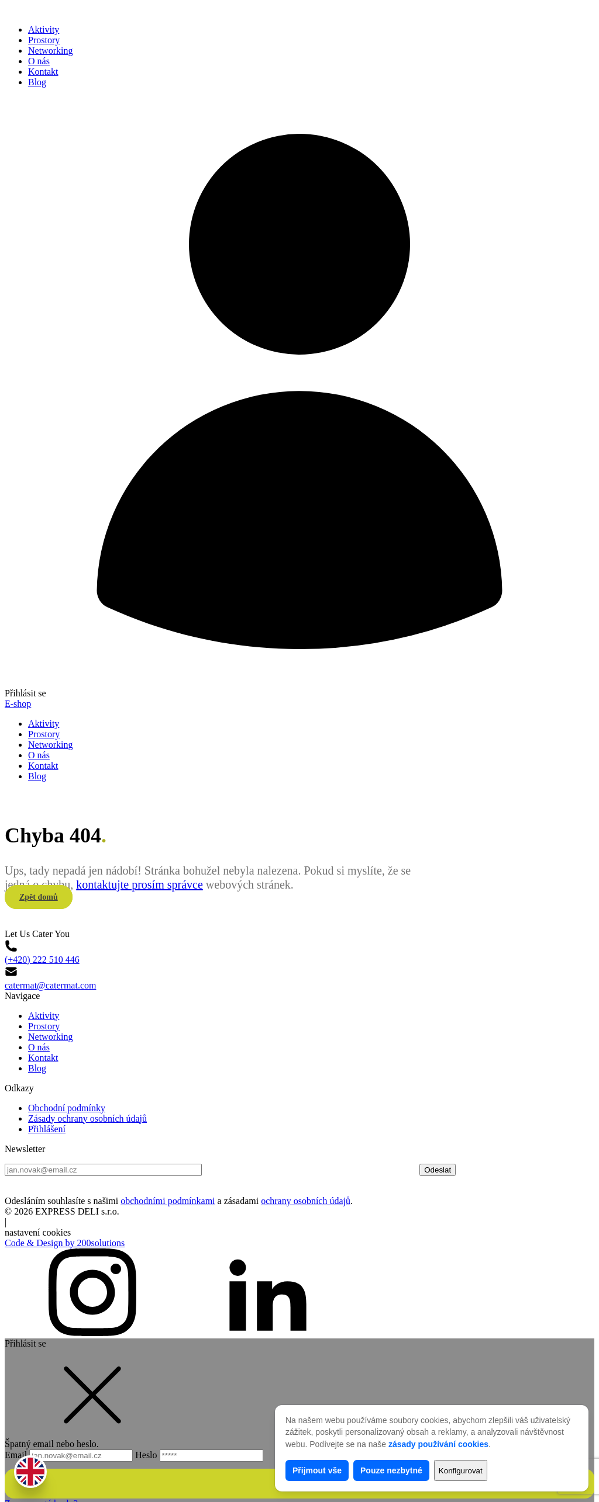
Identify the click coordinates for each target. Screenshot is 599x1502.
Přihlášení (47, 1096)
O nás (39, 61)
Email (70, 1422)
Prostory (44, 40)
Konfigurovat (461, 1470)
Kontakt (43, 72)
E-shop (18, 704)
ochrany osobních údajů (305, 1168)
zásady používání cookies (438, 1444)
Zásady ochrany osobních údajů (87, 1086)
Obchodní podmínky (66, 1075)
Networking (50, 50)
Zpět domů (38, 880)
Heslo (199, 1422)
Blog (37, 82)
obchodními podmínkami (168, 1168)
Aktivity (43, 29)
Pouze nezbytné (391, 1470)
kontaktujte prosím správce (139, 868)
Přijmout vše (317, 1470)
